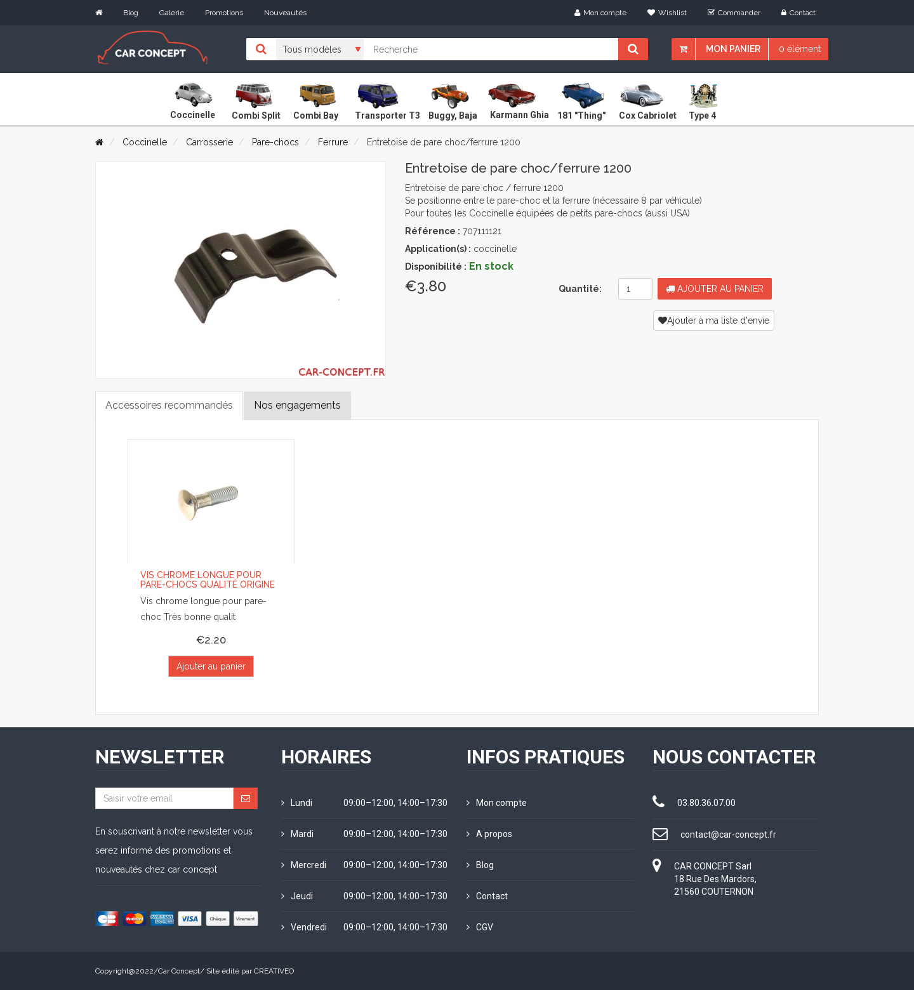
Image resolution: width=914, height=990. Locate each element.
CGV (480, 927)
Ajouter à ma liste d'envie (713, 320)
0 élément (800, 49)
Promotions (224, 12)
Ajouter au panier (715, 289)
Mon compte (600, 12)
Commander (734, 12)
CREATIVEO (274, 971)
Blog (130, 12)
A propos (489, 834)
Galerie (171, 12)
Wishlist (667, 12)
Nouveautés (285, 12)
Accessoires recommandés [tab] (169, 405)
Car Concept (179, 971)
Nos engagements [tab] (297, 405)
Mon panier (733, 49)
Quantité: (580, 289)
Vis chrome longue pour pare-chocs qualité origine (207, 580)
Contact (798, 12)
